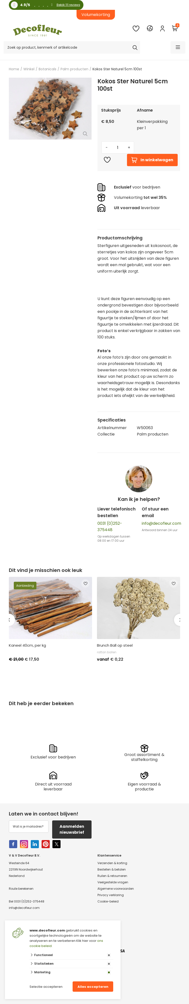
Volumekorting (95, 14)
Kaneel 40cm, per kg (27, 645)
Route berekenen (21, 889)
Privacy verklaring (110, 895)
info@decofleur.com (161, 523)
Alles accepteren (93, 986)
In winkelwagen (152, 160)
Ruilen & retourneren (112, 876)
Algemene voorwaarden (115, 889)
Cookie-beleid (108, 901)
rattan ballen (106, 652)
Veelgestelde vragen (112, 882)
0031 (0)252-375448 (29, 901)
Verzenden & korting (112, 863)
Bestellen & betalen (111, 869)
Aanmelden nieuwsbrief (72, 829)
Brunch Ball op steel (115, 645)
